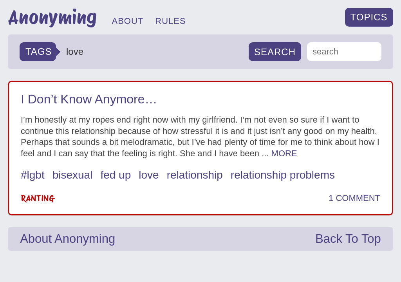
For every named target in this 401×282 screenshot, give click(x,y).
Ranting (37, 198)
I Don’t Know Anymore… (89, 99)
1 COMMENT (354, 198)
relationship (195, 175)
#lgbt (33, 175)
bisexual (72, 175)
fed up (115, 175)
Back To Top (348, 239)
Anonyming (52, 17)
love (149, 175)
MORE (284, 153)
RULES (170, 21)
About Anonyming (67, 239)
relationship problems (283, 175)
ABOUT (127, 21)
